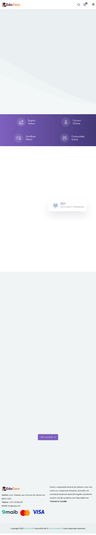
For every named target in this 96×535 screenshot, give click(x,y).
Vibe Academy (55, 530)
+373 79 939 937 (16, 503)
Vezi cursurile (48, 438)
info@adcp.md (14, 507)
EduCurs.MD (29, 530)
